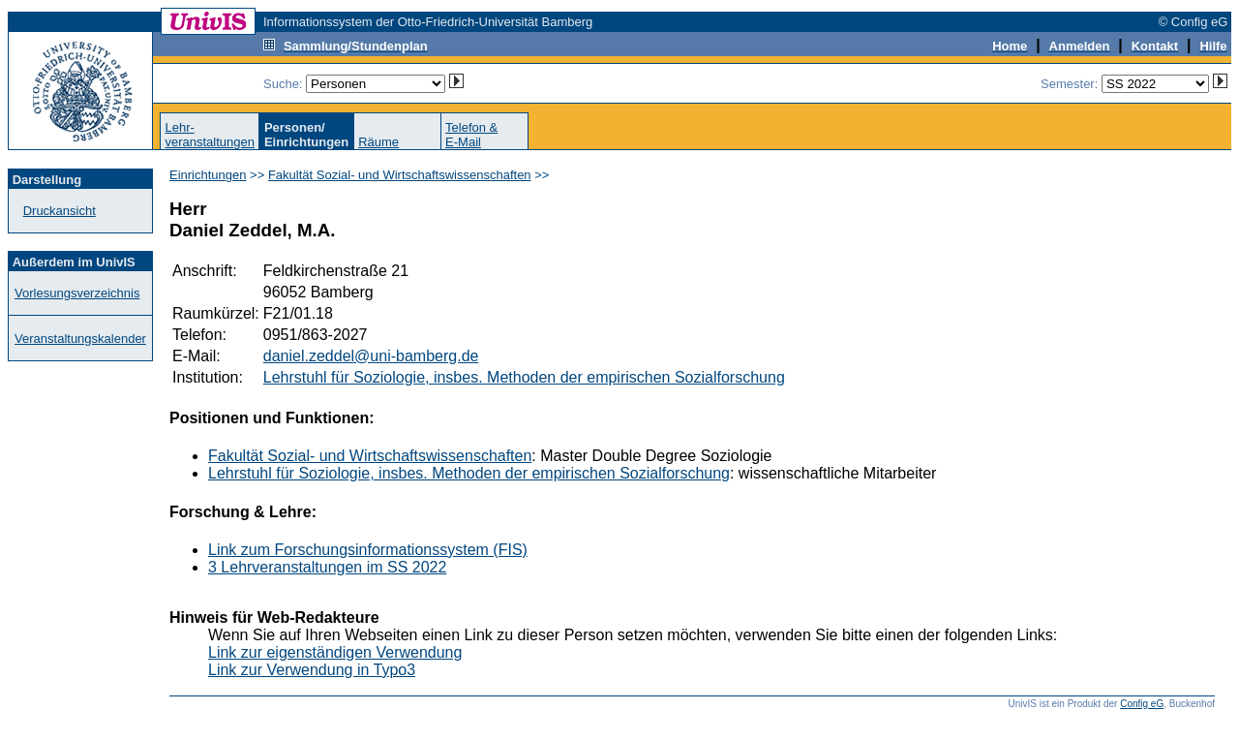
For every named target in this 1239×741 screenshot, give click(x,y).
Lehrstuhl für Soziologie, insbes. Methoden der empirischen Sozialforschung (524, 377)
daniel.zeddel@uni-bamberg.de (371, 356)
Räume (378, 142)
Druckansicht (59, 210)
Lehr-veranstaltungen (210, 134)
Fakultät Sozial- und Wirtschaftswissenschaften (399, 175)
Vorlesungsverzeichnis (77, 293)
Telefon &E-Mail (471, 134)
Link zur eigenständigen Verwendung (335, 652)
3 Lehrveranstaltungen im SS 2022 (327, 567)
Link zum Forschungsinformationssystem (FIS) (368, 549)
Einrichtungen (208, 175)
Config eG (1141, 703)
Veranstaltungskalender (80, 338)
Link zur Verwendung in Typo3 (311, 670)
